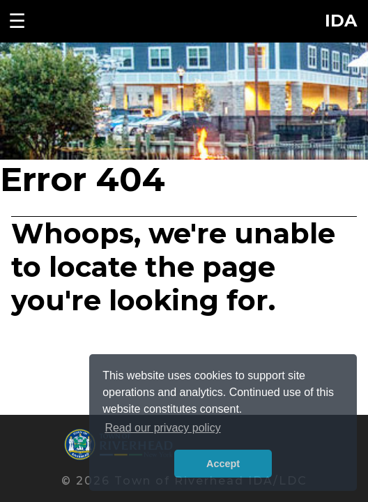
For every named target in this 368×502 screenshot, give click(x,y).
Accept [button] (223, 463)
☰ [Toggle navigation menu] (17, 21)
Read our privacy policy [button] (162, 428)
